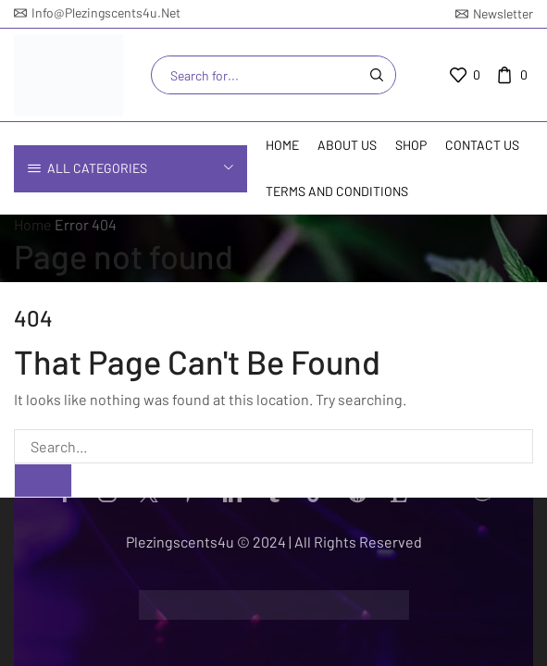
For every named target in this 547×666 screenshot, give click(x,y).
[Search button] (376, 74)
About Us (347, 145)
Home (282, 145)
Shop (411, 145)
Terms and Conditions (337, 191)
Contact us (482, 145)
